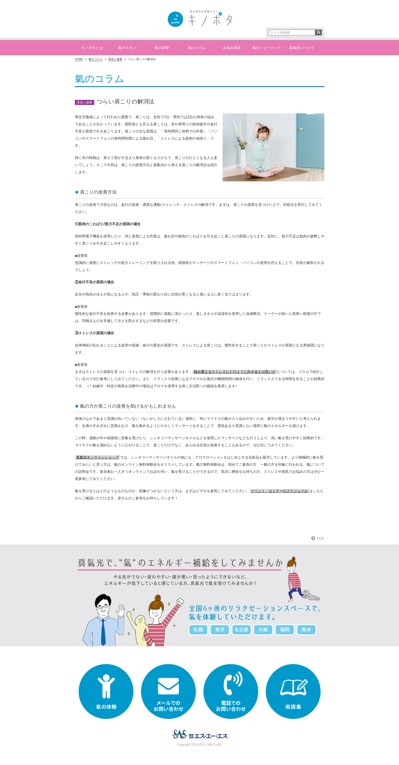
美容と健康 (115, 59)
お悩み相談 (232, 48)
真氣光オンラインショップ (97, 457)
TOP (317, 538)
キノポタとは (92, 48)
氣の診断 (162, 48)
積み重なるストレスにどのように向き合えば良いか (235, 372)
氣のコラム (197, 48)
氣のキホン (127, 48)
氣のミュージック (267, 48)
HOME (79, 59)
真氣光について (301, 48)
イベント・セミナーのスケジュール (279, 491)
